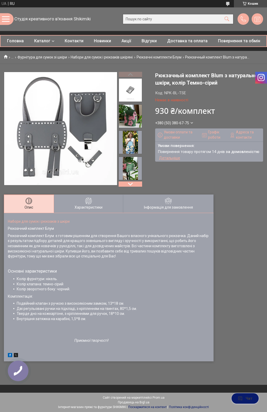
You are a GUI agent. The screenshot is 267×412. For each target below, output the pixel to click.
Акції (126, 40)
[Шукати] (227, 19)
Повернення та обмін (239, 40)
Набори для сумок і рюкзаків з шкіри (39, 221)
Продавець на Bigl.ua (133, 402)
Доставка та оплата (187, 40)
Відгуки (149, 40)
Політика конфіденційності (189, 407)
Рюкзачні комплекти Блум (159, 57)
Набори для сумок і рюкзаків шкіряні (102, 57)
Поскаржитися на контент (147, 407)
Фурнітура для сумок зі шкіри (42, 57)
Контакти (74, 40)
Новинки (102, 40)
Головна (15, 40)
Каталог (42, 40)
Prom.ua (159, 397)
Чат (245, 398)
